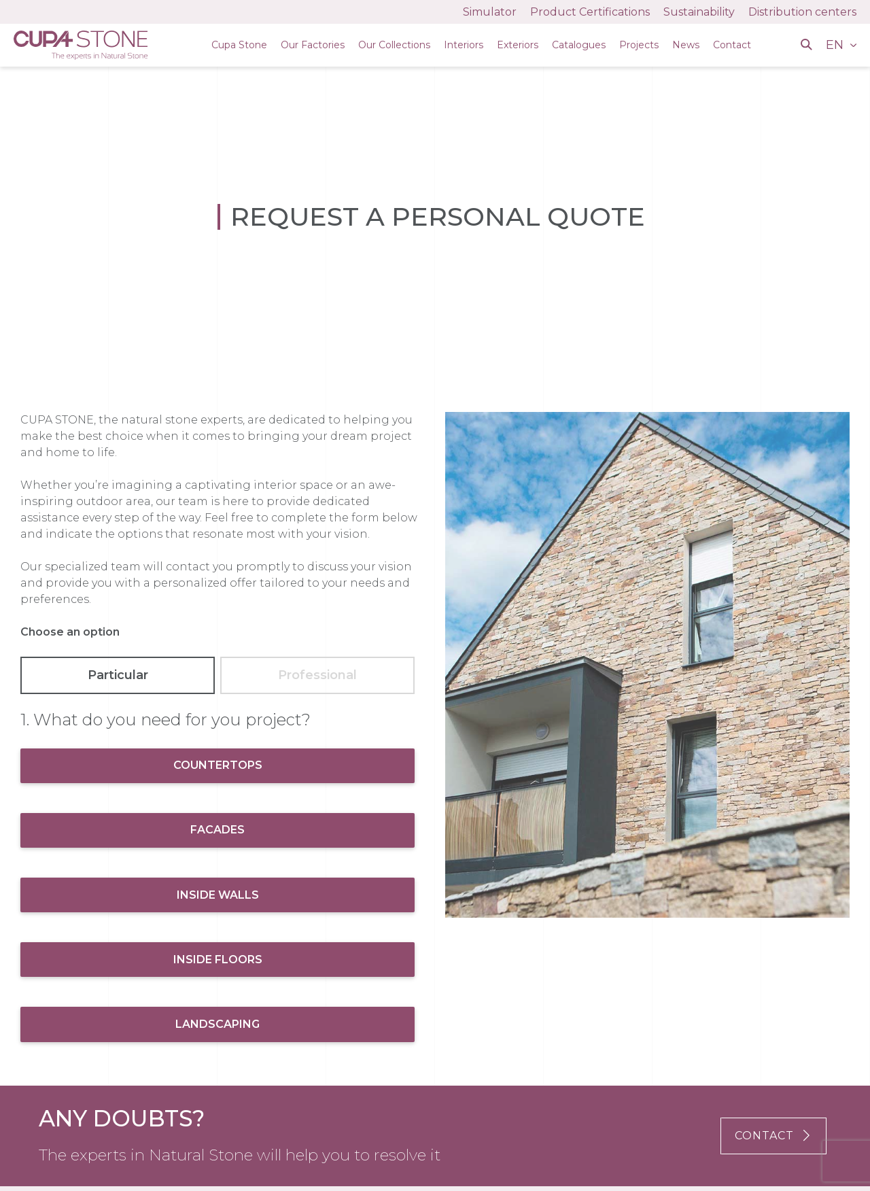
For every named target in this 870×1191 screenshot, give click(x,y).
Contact (732, 45)
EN (836, 44)
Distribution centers (802, 11)
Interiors (463, 45)
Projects (639, 45)
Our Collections (394, 45)
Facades (217, 829)
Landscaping (217, 1024)
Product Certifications (590, 11)
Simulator (490, 11)
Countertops (217, 765)
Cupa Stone (239, 45)
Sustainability (699, 11)
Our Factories (313, 45)
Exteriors (517, 45)
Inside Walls (218, 894)
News (685, 45)
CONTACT (773, 1135)
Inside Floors (217, 959)
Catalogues (579, 45)
